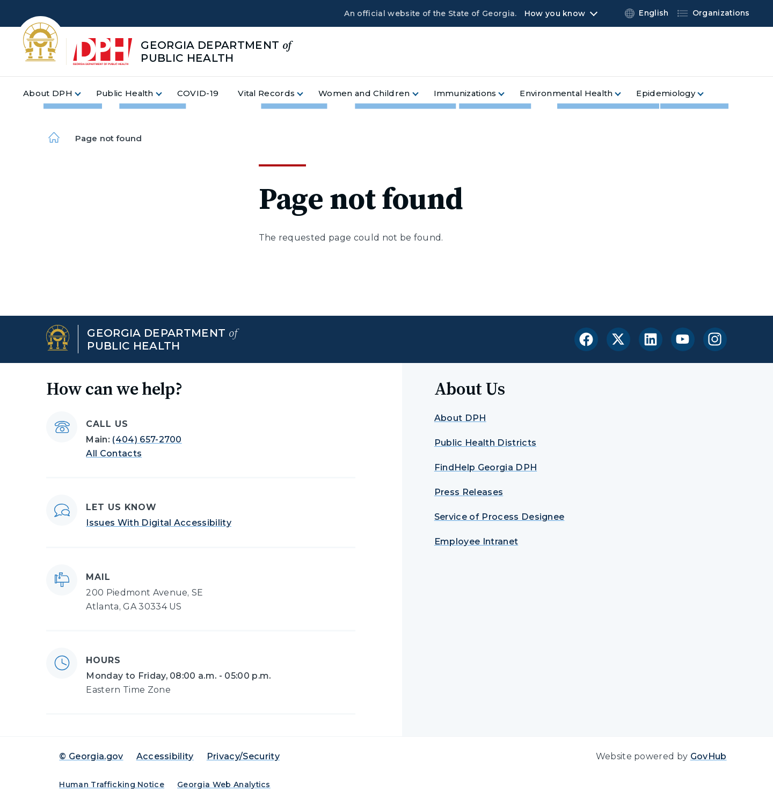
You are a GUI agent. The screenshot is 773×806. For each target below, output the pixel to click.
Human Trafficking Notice (111, 784)
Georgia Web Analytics (224, 784)
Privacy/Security (243, 756)
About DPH (460, 418)
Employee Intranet (476, 541)
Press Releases (468, 492)
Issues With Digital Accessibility (158, 523)
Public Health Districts (485, 443)
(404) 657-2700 (146, 439)
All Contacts (114, 453)
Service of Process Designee (499, 517)
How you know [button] (554, 13)
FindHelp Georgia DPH (485, 467)
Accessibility (165, 756)
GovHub (708, 756)
